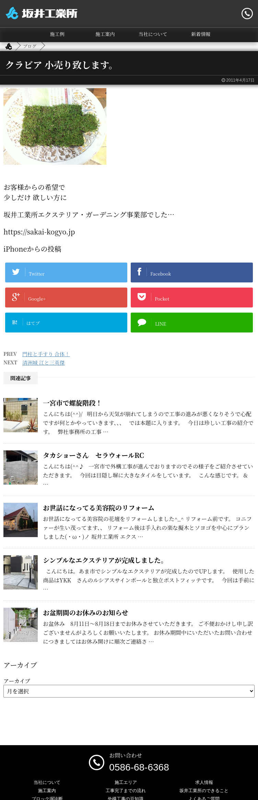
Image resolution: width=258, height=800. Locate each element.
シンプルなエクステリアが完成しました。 (105, 560)
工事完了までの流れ (126, 790)
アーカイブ (16, 681)
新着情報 (200, 34)
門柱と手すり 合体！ (46, 353)
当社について (153, 34)
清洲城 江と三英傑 (43, 362)
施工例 (57, 34)
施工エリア (126, 782)
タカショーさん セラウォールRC (97, 455)
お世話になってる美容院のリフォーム (98, 507)
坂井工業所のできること (203, 790)
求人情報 (204, 782)
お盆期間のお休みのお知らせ (85, 612)
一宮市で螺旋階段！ (72, 402)
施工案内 (105, 34)
